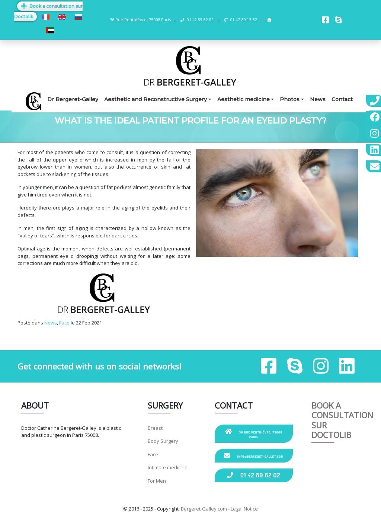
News (318, 99)
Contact (342, 99)
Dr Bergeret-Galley (72, 99)
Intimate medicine (168, 467)
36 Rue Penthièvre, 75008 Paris (253, 433)
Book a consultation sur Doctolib (342, 420)
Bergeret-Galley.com (204, 508)
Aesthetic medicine (243, 99)
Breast (155, 428)
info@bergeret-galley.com (254, 455)
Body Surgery (163, 441)
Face (64, 322)
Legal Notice (244, 508)
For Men (157, 480)
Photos (290, 99)
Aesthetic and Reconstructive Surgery (155, 99)
